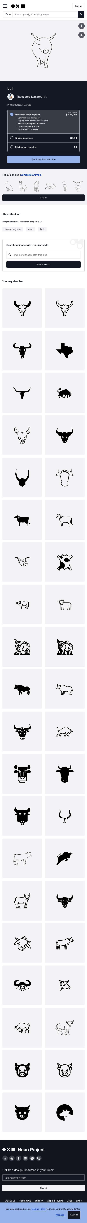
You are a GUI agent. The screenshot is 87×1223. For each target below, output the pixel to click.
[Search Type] (7, 14)
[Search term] (45, 14)
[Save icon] (81, 26)
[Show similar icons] (81, 35)
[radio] (43, 121)
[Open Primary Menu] (5, 6)
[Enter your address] (43, 1177)
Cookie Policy (39, 1208)
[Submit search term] (81, 14)
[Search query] (43, 255)
